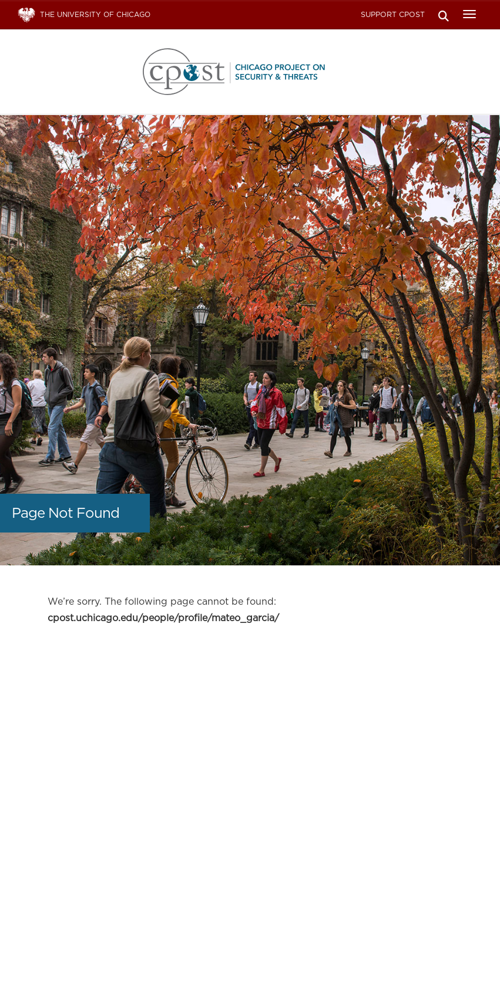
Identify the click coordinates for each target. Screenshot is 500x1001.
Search (443, 15)
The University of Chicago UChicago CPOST (250, 71)
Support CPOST (393, 14)
